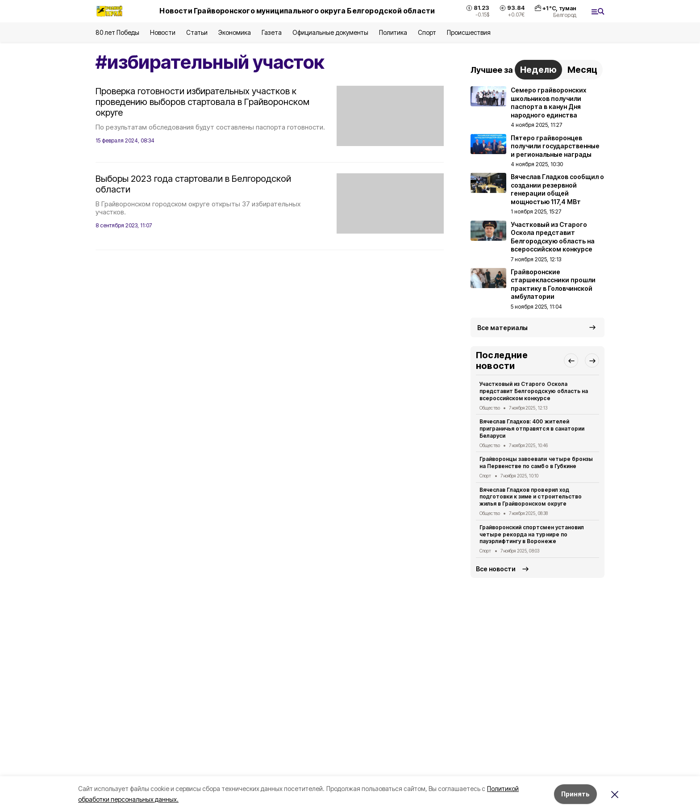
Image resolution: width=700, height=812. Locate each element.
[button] (571, 360)
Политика (393, 32)
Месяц (582, 69)
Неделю (538, 69)
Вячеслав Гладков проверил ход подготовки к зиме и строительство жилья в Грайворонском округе (530, 496)
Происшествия (469, 32)
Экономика (234, 32)
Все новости (496, 569)
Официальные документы (330, 32)
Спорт (427, 32)
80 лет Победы (117, 32)
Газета (272, 32)
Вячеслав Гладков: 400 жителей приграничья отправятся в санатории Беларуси (531, 428)
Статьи (197, 32)
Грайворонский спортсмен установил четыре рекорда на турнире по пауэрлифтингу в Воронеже (531, 534)
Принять (575, 794)
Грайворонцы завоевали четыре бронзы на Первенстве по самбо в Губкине (536, 462)
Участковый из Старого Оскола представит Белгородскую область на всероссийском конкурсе (533, 391)
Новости (162, 32)
